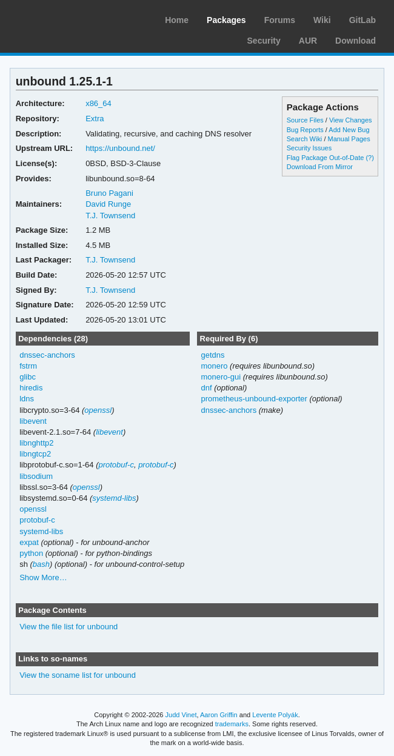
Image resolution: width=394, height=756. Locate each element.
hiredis (30, 387)
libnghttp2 (36, 442)
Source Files (305, 120)
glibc (27, 376)
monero (214, 365)
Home (177, 20)
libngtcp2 (35, 453)
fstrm (28, 365)
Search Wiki (304, 138)
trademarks (232, 724)
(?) (369, 157)
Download (355, 40)
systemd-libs (114, 498)
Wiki (322, 20)
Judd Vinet (181, 714)
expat (29, 542)
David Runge (108, 204)
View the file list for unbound (68, 626)
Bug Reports (305, 129)
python (31, 553)
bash (41, 564)
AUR (308, 40)
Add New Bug (349, 129)
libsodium (36, 476)
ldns (26, 398)
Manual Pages (348, 138)
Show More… (43, 577)
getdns (212, 355)
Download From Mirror (320, 166)
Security (264, 40)
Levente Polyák (275, 714)
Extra (94, 118)
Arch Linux (66, 18)
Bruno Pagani (109, 193)
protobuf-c (115, 464)
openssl (98, 410)
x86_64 (98, 103)
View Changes (350, 120)
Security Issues (309, 148)
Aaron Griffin (219, 714)
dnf (206, 387)
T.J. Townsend (110, 215)
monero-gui (221, 376)
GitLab (362, 20)
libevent (33, 421)
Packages (226, 20)
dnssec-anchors (47, 355)
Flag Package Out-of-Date (325, 157)
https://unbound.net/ (120, 148)
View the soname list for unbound (77, 675)
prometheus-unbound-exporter (254, 398)
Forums (279, 20)
